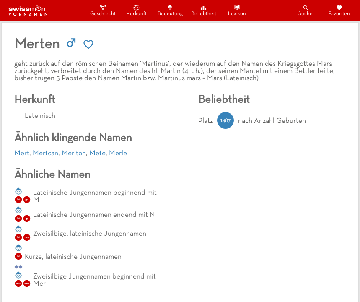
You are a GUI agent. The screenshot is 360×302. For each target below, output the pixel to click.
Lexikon (237, 10)
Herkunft (136, 10)
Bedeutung (170, 10)
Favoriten (339, 10)
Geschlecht (103, 10)
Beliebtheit (203, 10)
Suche (305, 10)
